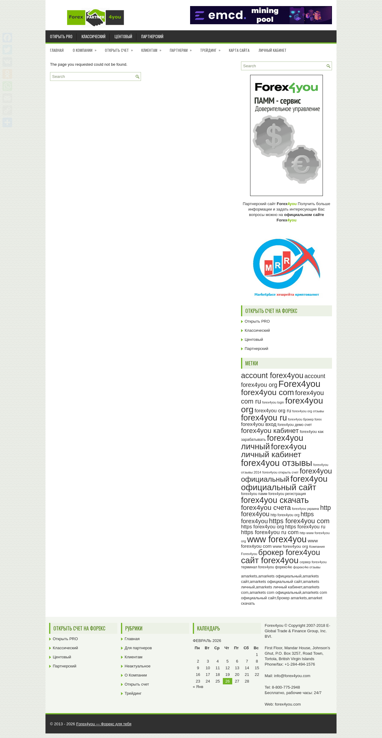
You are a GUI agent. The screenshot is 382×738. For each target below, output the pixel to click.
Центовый (123, 36)
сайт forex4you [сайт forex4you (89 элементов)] (270, 560)
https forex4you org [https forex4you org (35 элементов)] (262, 527)
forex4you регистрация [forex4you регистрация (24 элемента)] (287, 494)
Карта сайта (239, 50)
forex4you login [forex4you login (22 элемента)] (273, 402)
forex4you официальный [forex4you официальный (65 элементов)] (286, 475)
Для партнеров (138, 648)
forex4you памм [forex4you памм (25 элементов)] (254, 494)
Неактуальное (137, 666)
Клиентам (153, 48)
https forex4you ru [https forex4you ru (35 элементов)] (305, 527)
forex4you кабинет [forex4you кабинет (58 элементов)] (270, 430)
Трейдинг (212, 48)
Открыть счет (121, 48)
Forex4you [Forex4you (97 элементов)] (299, 384)
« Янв (198, 686)
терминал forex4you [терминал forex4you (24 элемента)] (257, 567)
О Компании (86, 48)
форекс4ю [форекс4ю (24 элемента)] (283, 567)
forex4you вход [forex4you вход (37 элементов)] (258, 424)
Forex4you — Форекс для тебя (103, 724)
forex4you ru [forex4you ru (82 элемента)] (264, 417)
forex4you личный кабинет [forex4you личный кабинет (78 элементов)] (274, 450)
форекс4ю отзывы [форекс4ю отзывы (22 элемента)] (306, 567)
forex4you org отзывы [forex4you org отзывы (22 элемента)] (308, 411)
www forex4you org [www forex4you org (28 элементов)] (290, 546)
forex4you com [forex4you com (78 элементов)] (267, 392)
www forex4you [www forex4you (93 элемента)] (277, 539)
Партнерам (183, 48)
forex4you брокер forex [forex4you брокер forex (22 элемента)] (305, 419)
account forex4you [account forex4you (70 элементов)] (272, 375)
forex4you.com (288, 704)
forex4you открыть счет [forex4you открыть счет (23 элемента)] (280, 472)
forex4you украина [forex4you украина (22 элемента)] (305, 508)
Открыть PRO (61, 36)
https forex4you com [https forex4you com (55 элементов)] (299, 521)
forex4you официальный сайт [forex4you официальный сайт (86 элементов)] (284, 483)
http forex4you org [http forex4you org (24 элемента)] (284, 515)
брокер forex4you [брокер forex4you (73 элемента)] (289, 552)
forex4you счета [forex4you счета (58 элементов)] (266, 507)
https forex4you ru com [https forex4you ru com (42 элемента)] (270, 532)
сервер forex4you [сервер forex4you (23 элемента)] (313, 562)
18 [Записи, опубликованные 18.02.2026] (218, 674)
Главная (57, 50)
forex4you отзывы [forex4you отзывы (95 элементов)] (276, 463)
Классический (94, 36)
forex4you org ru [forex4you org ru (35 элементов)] (273, 411)
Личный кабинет (272, 50)
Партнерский (152, 36)
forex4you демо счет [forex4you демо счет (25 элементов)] (295, 425)
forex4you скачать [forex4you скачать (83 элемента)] (275, 500)
